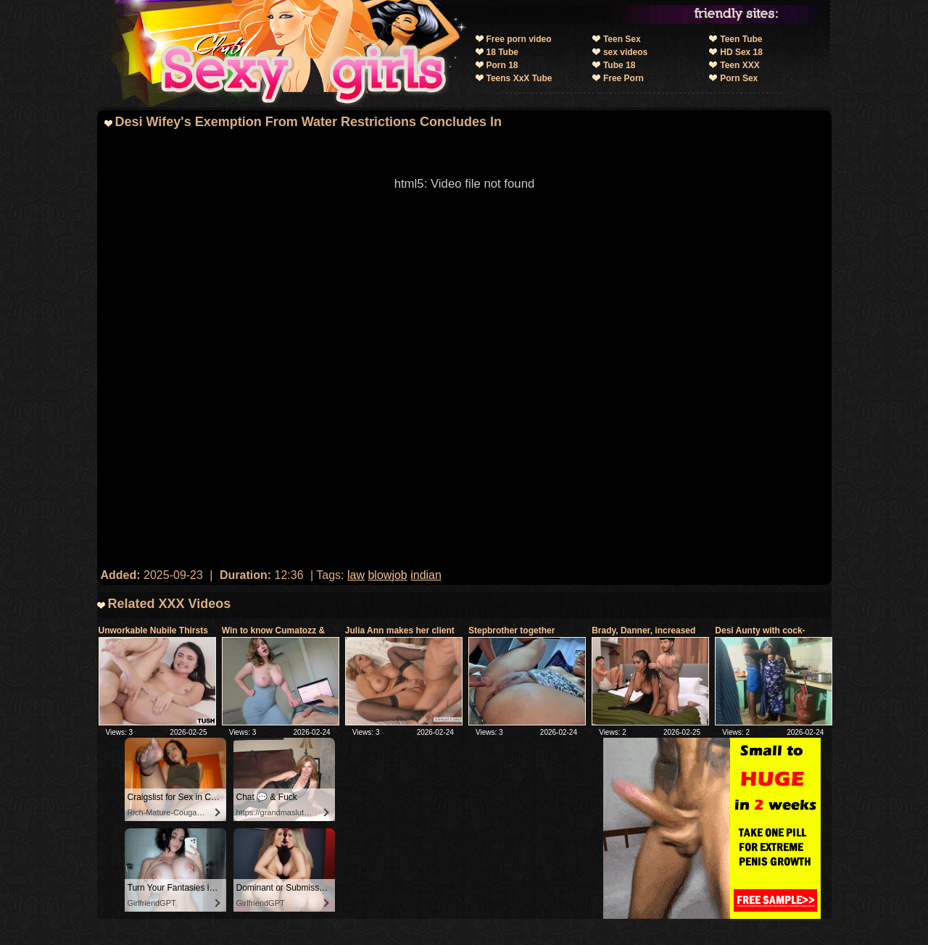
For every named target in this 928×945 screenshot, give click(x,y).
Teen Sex (622, 39)
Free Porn (623, 78)
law (356, 575)
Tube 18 (619, 65)
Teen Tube (741, 39)
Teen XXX (739, 65)
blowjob (387, 575)
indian (426, 575)
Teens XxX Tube (519, 78)
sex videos (625, 52)
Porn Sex (739, 78)
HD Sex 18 (741, 52)
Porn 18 (502, 65)
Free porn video (519, 39)
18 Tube (502, 52)
